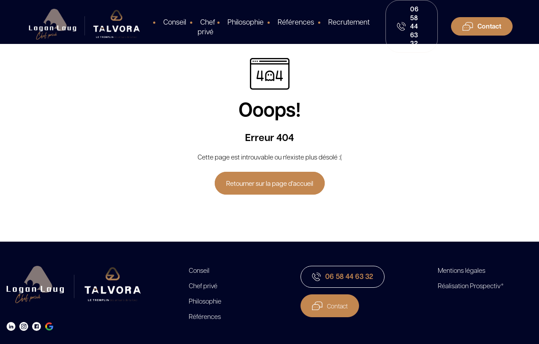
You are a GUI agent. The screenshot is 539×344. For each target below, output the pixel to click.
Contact (330, 305)
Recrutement (349, 21)
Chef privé (206, 26)
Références (296, 21)
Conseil (174, 21)
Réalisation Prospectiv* (471, 285)
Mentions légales (461, 270)
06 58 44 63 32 (342, 276)
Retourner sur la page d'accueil (269, 183)
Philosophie (245, 21)
